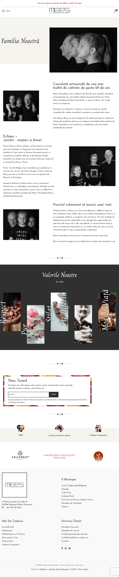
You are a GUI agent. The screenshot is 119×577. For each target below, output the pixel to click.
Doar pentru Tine (10, 538)
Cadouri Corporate (10, 545)
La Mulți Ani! (8, 527)
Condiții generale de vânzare (74, 534)
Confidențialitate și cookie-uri (74, 538)
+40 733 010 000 (13, 508)
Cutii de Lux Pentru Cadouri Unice (77, 500)
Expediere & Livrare (70, 531)
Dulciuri (64, 507)
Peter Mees (83, 569)
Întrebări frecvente (70, 527)
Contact (65, 541)
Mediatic (43, 569)
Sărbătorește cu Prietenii (13, 534)
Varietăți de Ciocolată (71, 503)
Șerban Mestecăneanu (59, 569)
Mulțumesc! (7, 531)
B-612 (73, 569)
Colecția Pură (67, 496)
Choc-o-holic (7, 541)
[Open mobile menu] (6, 11)
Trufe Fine (66, 493)
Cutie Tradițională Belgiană (73, 486)
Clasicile (65, 489)
